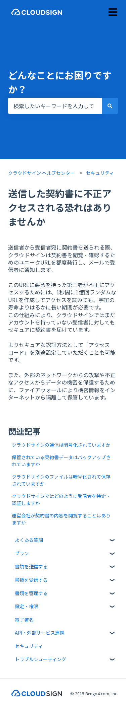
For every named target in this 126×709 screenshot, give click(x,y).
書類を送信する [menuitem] (31, 566)
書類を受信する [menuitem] (31, 579)
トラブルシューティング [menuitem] (40, 659)
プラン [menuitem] (22, 553)
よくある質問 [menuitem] (29, 540)
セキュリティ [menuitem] (29, 646)
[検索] (110, 106)
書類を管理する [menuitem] (31, 593)
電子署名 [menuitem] (24, 619)
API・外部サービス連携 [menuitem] (40, 632)
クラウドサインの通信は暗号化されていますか (62, 444)
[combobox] (55, 106)
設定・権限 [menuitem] (26, 606)
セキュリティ (100, 172)
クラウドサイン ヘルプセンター (41, 172)
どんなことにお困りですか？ (60, 82)
